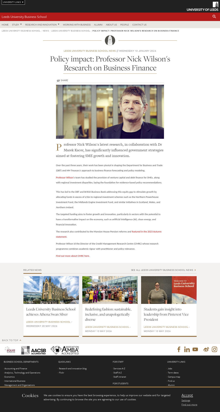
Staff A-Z (117, 372)
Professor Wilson (64, 177)
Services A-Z (119, 368)
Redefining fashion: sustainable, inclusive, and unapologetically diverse (108, 314)
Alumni (98, 24)
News (46, 30)
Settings (186, 400)
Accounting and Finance (15, 368)
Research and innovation (41, 24)
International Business (14, 381)
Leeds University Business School (24, 16)
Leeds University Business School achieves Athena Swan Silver (50, 311)
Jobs (170, 368)
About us (111, 24)
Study (15, 24)
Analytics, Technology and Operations (22, 372)
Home (5, 24)
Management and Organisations (19, 385)
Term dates (173, 372)
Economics (9, 376)
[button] (214, 16)
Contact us (139, 24)
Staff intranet (119, 376)
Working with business (77, 24)
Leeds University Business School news (90, 51)
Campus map (174, 376)
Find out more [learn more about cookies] (189, 404)
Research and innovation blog (73, 368)
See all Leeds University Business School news (162, 270)
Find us (171, 381)
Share (64, 80)
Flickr (61, 372)
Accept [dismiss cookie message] (187, 395)
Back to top (10, 340)
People (124, 24)
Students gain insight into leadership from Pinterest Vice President (166, 314)
